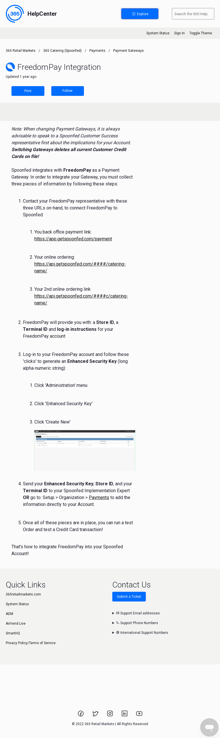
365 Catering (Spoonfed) (62, 51)
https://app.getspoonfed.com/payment (73, 239)
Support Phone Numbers (137, 623)
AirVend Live (15, 624)
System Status (158, 33)
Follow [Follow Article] (67, 91)
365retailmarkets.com (23, 594)
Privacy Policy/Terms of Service (31, 643)
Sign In (179, 33)
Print (28, 91)
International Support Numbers (142, 633)
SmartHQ (13, 633)
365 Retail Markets (21, 51)
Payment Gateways (128, 51)
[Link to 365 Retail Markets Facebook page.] (81, 715)
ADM (9, 614)
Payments (97, 51)
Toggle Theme (200, 33)
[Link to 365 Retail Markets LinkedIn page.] (125, 715)
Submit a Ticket (129, 597)
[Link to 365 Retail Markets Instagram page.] (110, 715)
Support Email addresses (138, 613)
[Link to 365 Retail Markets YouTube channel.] (139, 715)
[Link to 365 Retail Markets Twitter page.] (96, 715)
